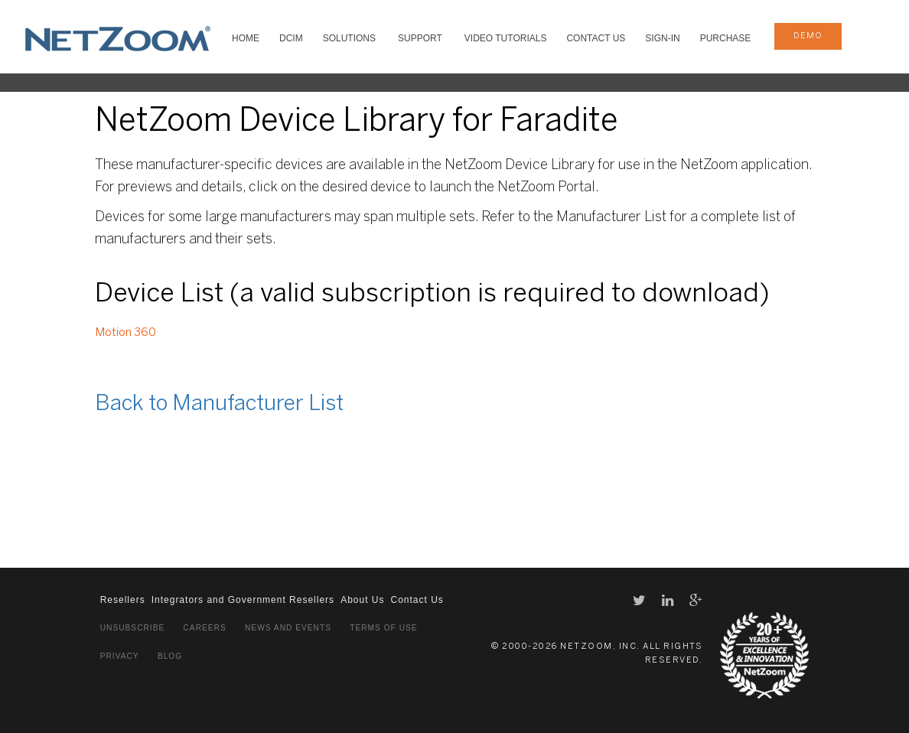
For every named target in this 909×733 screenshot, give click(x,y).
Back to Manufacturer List (219, 404)
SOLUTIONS (349, 38)
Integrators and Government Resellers (243, 600)
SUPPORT (420, 38)
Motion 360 (125, 332)
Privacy (119, 656)
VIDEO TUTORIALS (505, 38)
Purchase (725, 38)
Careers (205, 628)
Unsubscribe (132, 628)
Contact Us (595, 38)
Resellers (122, 600)
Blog (170, 656)
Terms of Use (383, 628)
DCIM (291, 38)
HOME (245, 38)
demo (808, 36)
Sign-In (662, 38)
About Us (362, 600)
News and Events (288, 628)
